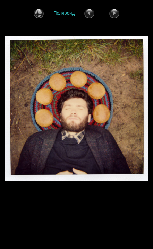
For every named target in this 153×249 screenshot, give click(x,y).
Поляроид (64, 13)
